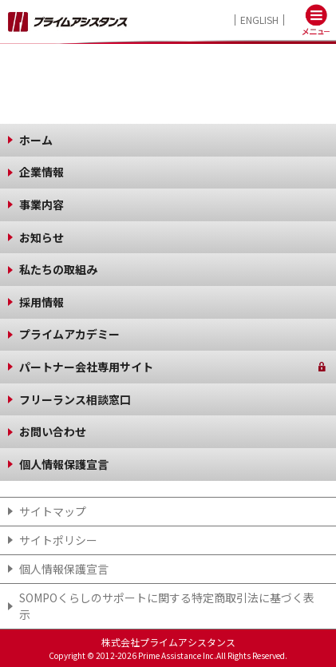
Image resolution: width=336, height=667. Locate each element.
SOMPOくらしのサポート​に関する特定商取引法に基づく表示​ (166, 606)
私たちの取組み (58, 269)
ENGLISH (259, 20)
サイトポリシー (58, 540)
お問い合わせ (52, 431)
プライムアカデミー (69, 334)
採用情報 (41, 302)
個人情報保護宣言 (64, 464)
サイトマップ (52, 511)
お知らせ (41, 237)
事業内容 (41, 204)
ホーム (36, 140)
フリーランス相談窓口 (75, 399)
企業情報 (41, 172)
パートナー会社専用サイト (86, 367)
